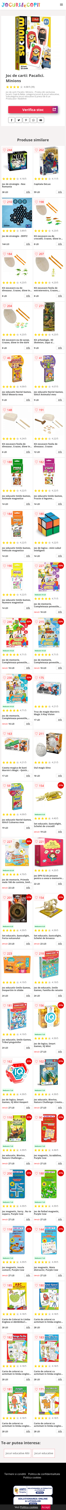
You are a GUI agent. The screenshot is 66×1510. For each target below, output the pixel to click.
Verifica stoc (40, 109)
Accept (46, 1507)
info (28, 191)
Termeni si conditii (15, 1474)
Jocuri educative (43, 1453)
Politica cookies (32, 1477)
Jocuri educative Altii (17, 1453)
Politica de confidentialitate (44, 1474)
